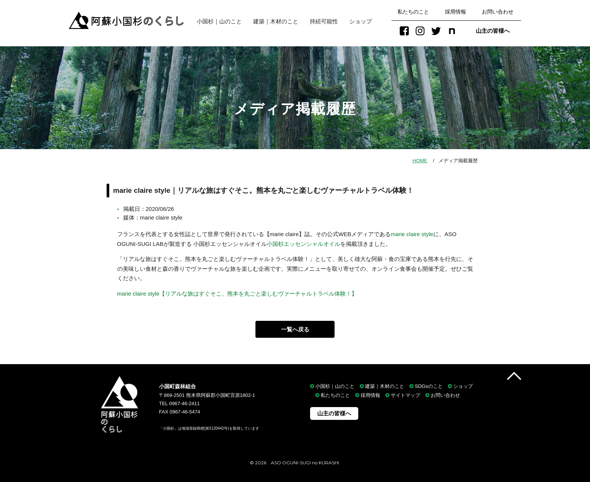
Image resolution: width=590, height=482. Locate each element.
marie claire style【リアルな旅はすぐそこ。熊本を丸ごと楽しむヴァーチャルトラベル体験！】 (237, 293)
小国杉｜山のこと (216, 21)
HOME (420, 160)
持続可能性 (324, 21)
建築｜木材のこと (275, 21)
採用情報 (455, 12)
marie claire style (412, 234)
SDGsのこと (429, 386)
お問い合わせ (498, 12)
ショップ (360, 21)
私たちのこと (413, 12)
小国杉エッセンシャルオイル (303, 244)
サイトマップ (405, 395)
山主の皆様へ (493, 30)
